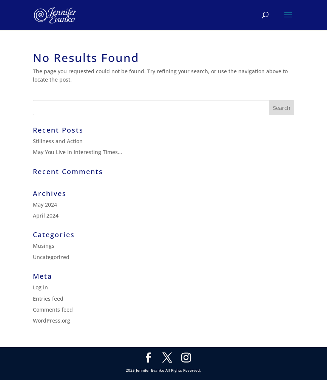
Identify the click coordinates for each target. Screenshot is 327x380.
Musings (43, 245)
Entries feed (48, 298)
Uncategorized (51, 257)
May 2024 (45, 204)
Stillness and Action (58, 141)
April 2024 (46, 215)
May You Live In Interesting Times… (77, 152)
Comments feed (53, 309)
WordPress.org (51, 320)
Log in (40, 287)
